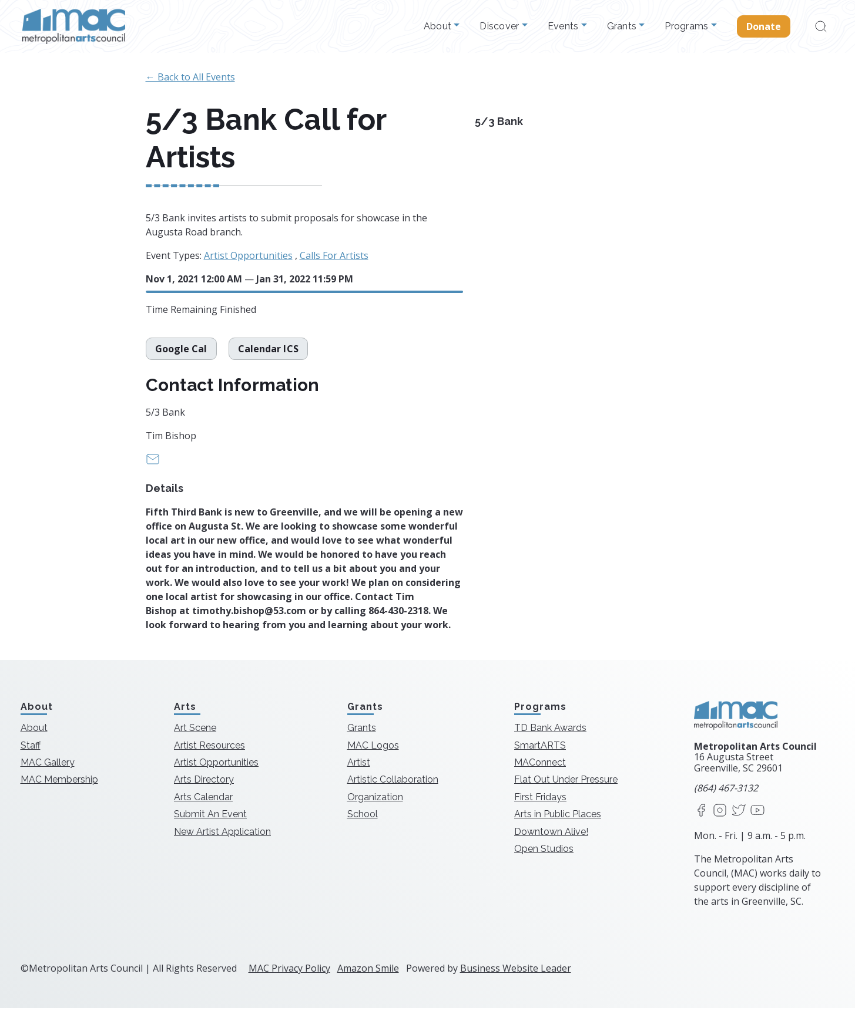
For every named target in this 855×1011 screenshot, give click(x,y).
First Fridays (540, 800)
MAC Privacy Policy (289, 971)
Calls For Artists (334, 255)
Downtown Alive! (551, 834)
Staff (31, 747)
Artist (358, 765)
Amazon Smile (368, 971)
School (362, 817)
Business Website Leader (515, 971)
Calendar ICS (268, 351)
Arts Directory (204, 782)
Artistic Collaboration (392, 782)
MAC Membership (59, 782)
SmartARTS (540, 747)
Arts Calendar (203, 800)
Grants (623, 26)
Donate (764, 26)
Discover (500, 26)
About (439, 26)
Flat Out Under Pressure (566, 782)
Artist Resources (209, 747)
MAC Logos (373, 747)
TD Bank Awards (550, 730)
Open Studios (544, 851)
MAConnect (540, 765)
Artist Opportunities (248, 255)
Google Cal (181, 351)
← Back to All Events (190, 76)
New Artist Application (222, 834)
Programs (687, 26)
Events (564, 26)
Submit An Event (210, 817)
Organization (375, 800)
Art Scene (195, 730)
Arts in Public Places (557, 817)
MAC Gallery (48, 765)
